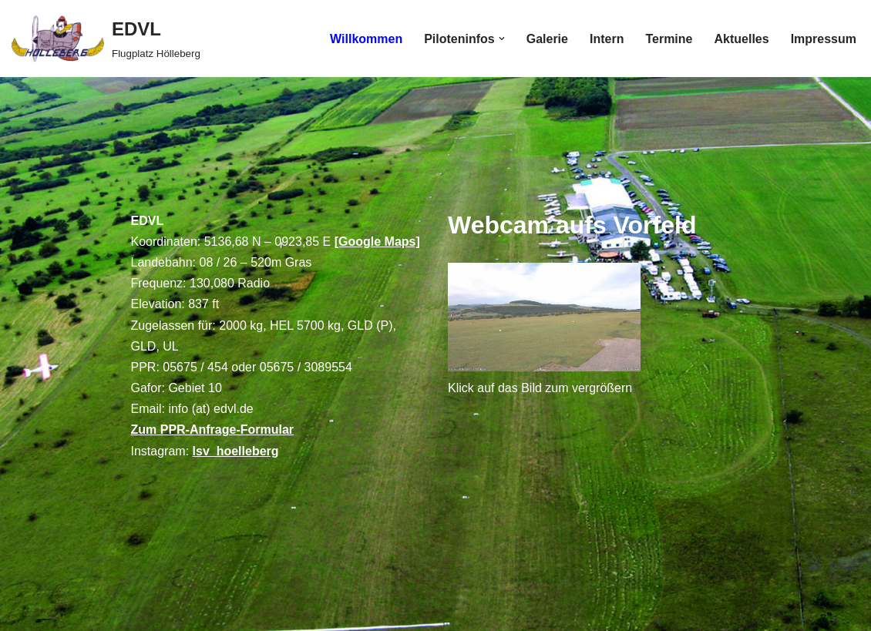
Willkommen (366, 38)
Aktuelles (741, 38)
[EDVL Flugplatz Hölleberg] (106, 38)
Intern (607, 38)
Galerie (547, 38)
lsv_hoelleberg (236, 451)
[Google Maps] (377, 241)
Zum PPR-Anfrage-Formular (212, 429)
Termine (668, 38)
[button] (502, 38)
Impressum (823, 38)
